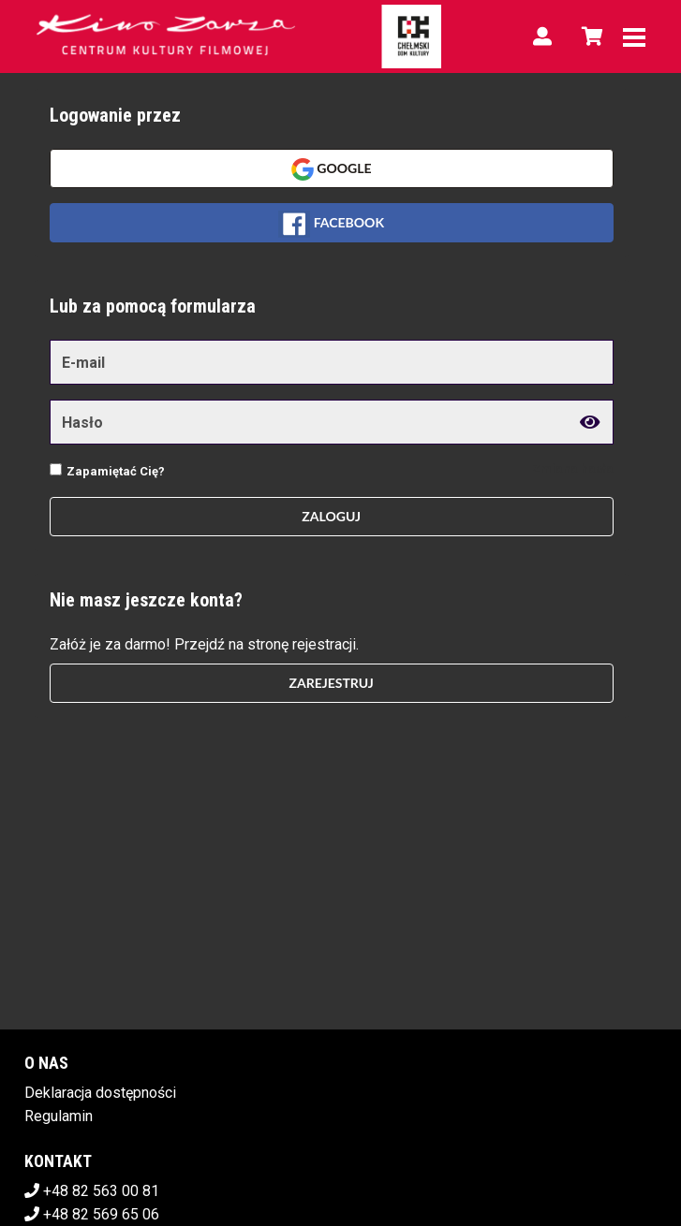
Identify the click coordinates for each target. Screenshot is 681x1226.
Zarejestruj (331, 683)
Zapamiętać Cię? (116, 471)
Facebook (331, 224)
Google (331, 169)
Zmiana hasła (573, 468)
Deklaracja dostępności (100, 1093)
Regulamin (58, 1116)
